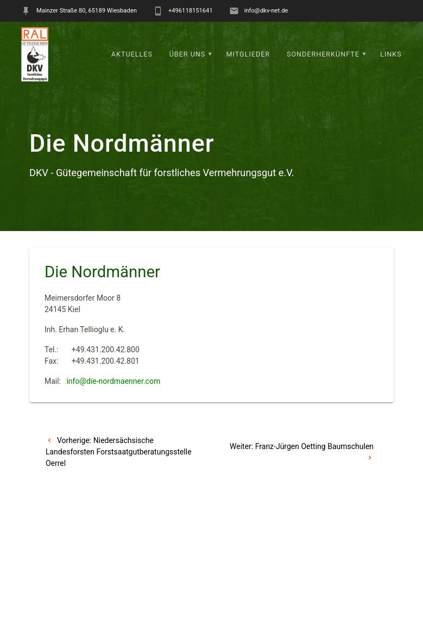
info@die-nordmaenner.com (113, 381)
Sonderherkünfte (323, 54)
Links (391, 54)
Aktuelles (132, 54)
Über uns (187, 54)
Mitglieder (248, 54)
